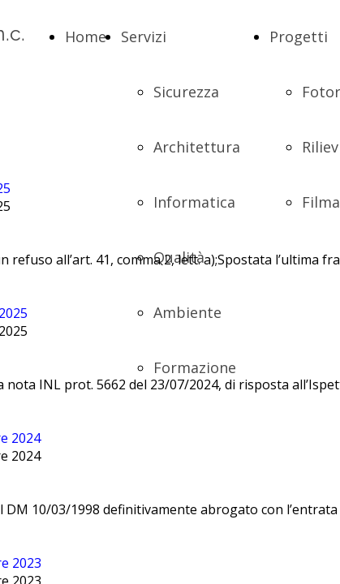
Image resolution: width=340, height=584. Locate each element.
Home (85, 36)
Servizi (143, 36)
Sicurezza (186, 91)
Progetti (298, 36)
